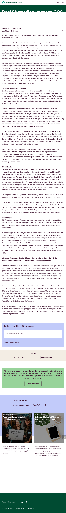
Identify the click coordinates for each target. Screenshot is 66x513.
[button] (64, 464)
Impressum (31, 508)
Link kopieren (46, 385)
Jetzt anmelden (33, 411)
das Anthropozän (8, 78)
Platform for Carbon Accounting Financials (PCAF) (32, 179)
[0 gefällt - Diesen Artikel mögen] (60, 55)
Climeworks (46, 313)
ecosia (42, 288)
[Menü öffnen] (63, 3)
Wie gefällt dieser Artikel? (15, 361)
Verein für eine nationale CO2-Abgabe (26, 235)
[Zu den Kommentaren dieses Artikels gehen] (63, 55)
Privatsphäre (7, 508)
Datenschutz (19, 508)
